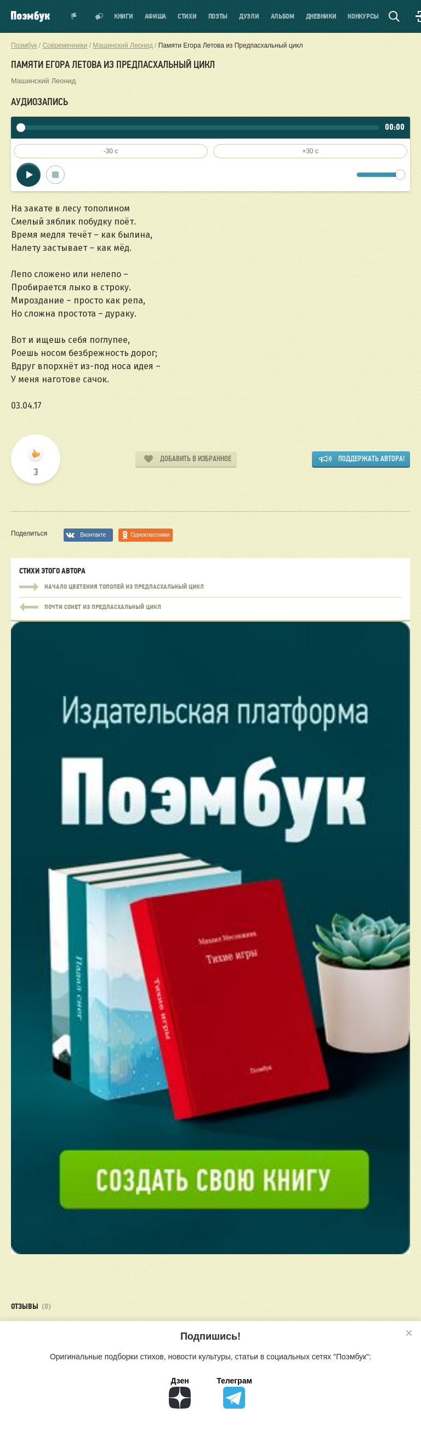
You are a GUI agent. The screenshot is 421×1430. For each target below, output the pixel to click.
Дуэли (249, 16)
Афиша (156, 16)
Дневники (321, 16)
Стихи (187, 16)
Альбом (282, 16)
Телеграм (234, 1392)
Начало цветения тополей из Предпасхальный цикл (210, 587)
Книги (123, 16)
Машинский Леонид (43, 81)
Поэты (218, 16)
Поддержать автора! (371, 459)
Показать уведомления (74, 16)
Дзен (180, 1392)
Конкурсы (363, 16)
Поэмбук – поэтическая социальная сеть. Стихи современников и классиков (30, 16)
